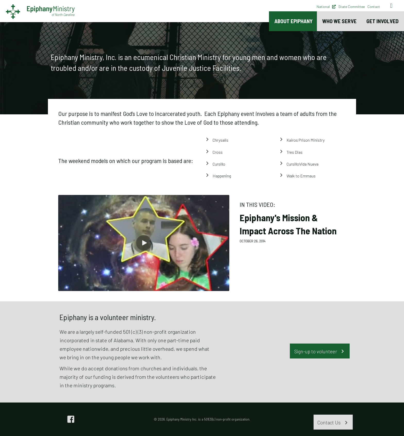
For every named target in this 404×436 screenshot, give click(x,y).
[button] (144, 243)
